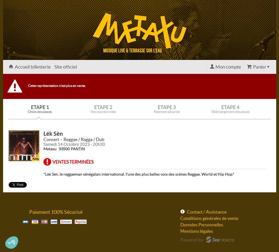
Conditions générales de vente (209, 218)
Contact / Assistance (207, 211)
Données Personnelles (201, 224)
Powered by (191, 239)
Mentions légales (196, 231)
